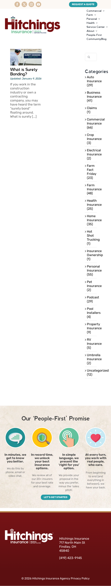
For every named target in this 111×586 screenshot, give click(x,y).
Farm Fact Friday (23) (91, 172)
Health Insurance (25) (91, 205)
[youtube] (38, 4)
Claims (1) (91, 110)
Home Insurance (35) (91, 220)
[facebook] (17, 4)
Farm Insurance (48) (91, 189)
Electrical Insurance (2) (91, 154)
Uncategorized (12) (91, 372)
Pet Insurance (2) (91, 286)
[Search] (89, 57)
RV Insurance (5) (91, 344)
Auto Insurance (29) (91, 81)
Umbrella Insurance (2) (91, 359)
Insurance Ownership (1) (91, 255)
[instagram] (31, 4)
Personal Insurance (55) (91, 270)
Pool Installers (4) (91, 313)
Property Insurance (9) (91, 328)
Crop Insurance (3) (91, 139)
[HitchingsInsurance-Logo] (32, 13)
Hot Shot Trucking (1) (91, 237)
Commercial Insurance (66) (91, 123)
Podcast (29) (91, 299)
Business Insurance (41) (91, 96)
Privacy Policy (80, 578)
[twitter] (24, 4)
